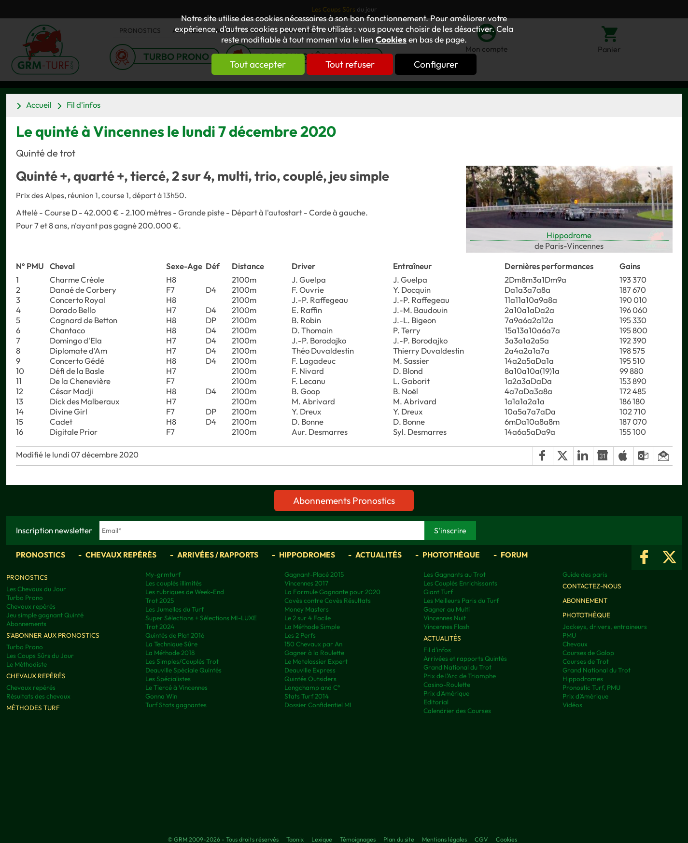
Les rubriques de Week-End (184, 591)
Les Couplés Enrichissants (460, 583)
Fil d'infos (83, 105)
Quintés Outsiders (310, 678)
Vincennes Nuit (444, 618)
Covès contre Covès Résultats (327, 600)
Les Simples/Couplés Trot (182, 661)
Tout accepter (255, 64)
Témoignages (358, 839)
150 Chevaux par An (313, 644)
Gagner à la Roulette (314, 652)
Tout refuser (350, 64)
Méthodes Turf (33, 707)
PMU (569, 635)
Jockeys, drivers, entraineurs (604, 626)
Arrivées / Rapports (217, 554)
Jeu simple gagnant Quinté (45, 615)
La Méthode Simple (312, 626)
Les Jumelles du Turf (174, 609)
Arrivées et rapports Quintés (465, 658)
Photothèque (451, 554)
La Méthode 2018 (170, 652)
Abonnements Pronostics (344, 500)
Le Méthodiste (26, 664)
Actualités (378, 554)
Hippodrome (569, 235)
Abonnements (26, 623)
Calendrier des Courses (457, 710)
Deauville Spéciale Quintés (183, 670)
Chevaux (575, 644)
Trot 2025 (159, 600)
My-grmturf (163, 574)
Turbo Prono (24, 597)
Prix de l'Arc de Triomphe (459, 676)
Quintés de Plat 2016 (175, 635)
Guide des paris (584, 574)
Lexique (321, 839)
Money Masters (306, 609)
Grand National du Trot (457, 667)
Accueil (39, 105)
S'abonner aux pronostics (52, 635)
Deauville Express (310, 670)
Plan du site (398, 839)
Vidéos (572, 704)
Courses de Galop (588, 652)
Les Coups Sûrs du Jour (40, 655)
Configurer (439, 64)
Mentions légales (444, 839)
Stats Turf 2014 (306, 696)
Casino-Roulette (446, 684)
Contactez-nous (591, 586)
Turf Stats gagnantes (176, 704)
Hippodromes (307, 554)
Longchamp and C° (312, 687)
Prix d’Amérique (585, 696)
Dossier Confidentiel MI (317, 704)
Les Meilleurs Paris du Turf (461, 600)
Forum (514, 554)
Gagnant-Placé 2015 (314, 574)
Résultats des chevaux (38, 696)
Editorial (436, 702)
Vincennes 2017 (306, 583)
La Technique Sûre (171, 644)
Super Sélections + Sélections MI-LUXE (201, 618)
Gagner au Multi (446, 609)
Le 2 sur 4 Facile (307, 618)
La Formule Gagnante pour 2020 (332, 591)
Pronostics (40, 554)
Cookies (391, 39)
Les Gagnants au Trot (454, 574)
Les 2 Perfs (300, 635)
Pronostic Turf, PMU (591, 687)
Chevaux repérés (120, 554)
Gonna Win (161, 696)
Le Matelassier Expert (316, 661)
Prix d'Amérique (446, 693)
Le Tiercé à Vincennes (176, 687)
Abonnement (584, 600)
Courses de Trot (585, 661)
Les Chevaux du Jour (36, 589)
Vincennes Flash (446, 626)
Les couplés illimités (173, 583)
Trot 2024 (159, 626)
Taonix (295, 839)
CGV (481, 839)
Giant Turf (438, 591)
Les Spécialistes (168, 678)
